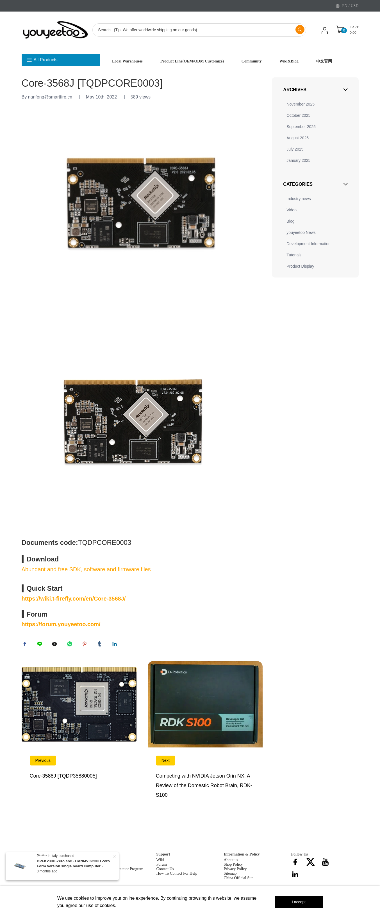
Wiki (160, 862)
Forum (161, 867)
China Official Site (239, 880)
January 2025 (298, 160)
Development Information (308, 243)
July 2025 (294, 149)
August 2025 (297, 138)
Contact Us (165, 871)
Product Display (300, 266)
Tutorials (293, 255)
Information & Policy (242, 856)
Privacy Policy (235, 871)
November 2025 (300, 104)
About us (231, 862)
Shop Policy (233, 867)
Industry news (298, 198)
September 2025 (301, 126)
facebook (26, 645)
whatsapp (71, 645)
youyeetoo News (301, 232)
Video (291, 210)
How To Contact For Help (176, 876)
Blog (290, 221)
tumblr (100, 645)
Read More (79, 737)
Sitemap (230, 876)
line (41, 645)
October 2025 (298, 115)
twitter (55, 645)
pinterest (85, 645)
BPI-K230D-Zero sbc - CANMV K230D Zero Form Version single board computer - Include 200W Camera (73, 866)
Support (163, 856)
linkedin (116, 645)
